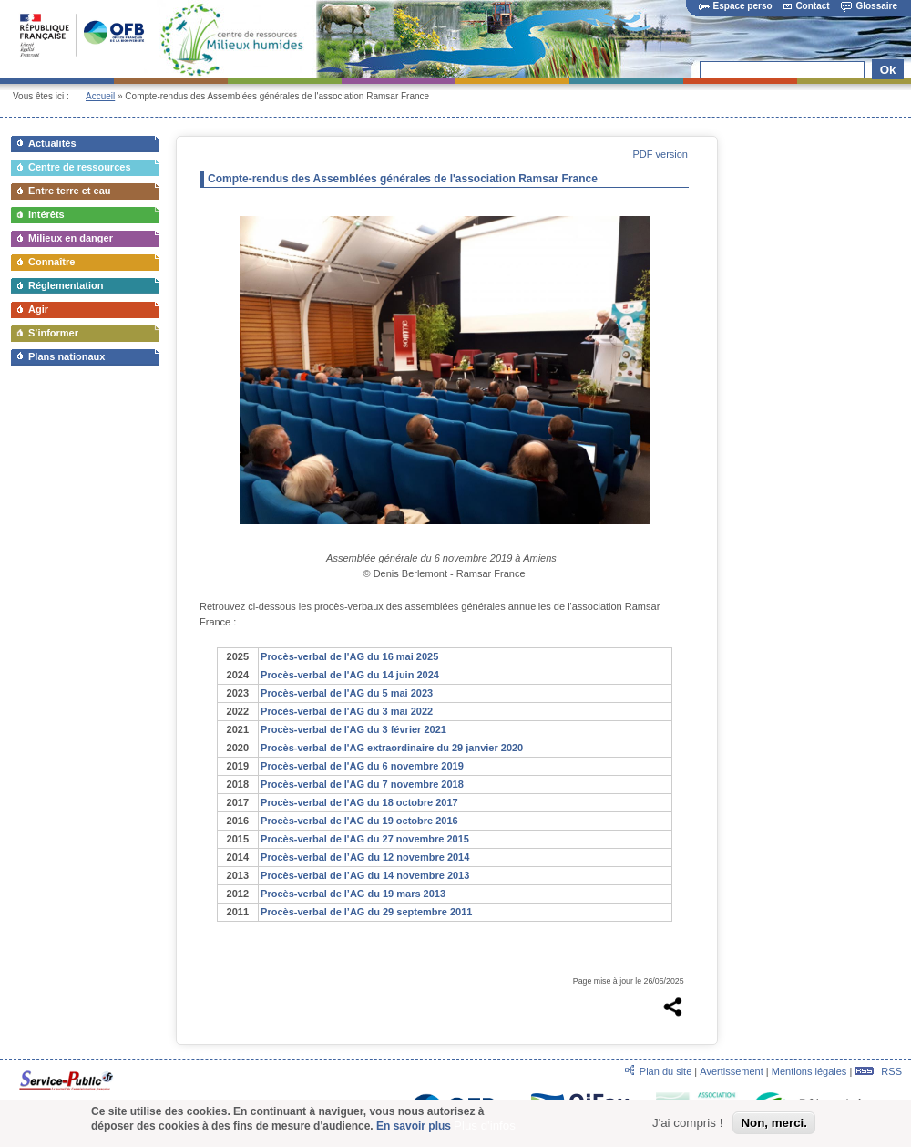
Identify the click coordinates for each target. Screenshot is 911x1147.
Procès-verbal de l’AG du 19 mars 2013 (353, 893)
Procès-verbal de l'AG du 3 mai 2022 (347, 711)
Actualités (52, 143)
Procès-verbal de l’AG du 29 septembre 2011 (366, 911)
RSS (878, 1071)
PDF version (660, 154)
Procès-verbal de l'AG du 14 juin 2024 (350, 674)
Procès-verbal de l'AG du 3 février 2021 (353, 729)
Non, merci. (774, 1127)
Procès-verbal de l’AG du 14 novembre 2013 (365, 875)
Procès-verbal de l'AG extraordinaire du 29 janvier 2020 (392, 747)
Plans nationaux (66, 356)
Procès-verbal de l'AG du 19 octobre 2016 (359, 820)
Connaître (51, 261)
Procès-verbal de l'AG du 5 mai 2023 (347, 692)
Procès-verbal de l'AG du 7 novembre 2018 (362, 784)
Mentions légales (809, 1071)
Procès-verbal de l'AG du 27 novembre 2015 (365, 838)
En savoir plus (413, 1130)
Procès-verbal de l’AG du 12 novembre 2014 (365, 857)
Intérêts (46, 214)
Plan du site (665, 1071)
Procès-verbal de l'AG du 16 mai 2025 (349, 656)
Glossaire (869, 6)
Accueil (100, 96)
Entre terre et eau (69, 190)
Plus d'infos (485, 1130)
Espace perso (736, 6)
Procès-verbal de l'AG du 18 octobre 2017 (359, 802)
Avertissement (731, 1071)
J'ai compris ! (687, 1127)
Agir (38, 309)
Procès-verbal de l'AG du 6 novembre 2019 (362, 765)
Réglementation (66, 285)
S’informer (53, 332)
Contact (806, 6)
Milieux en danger (70, 237)
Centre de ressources (79, 166)
